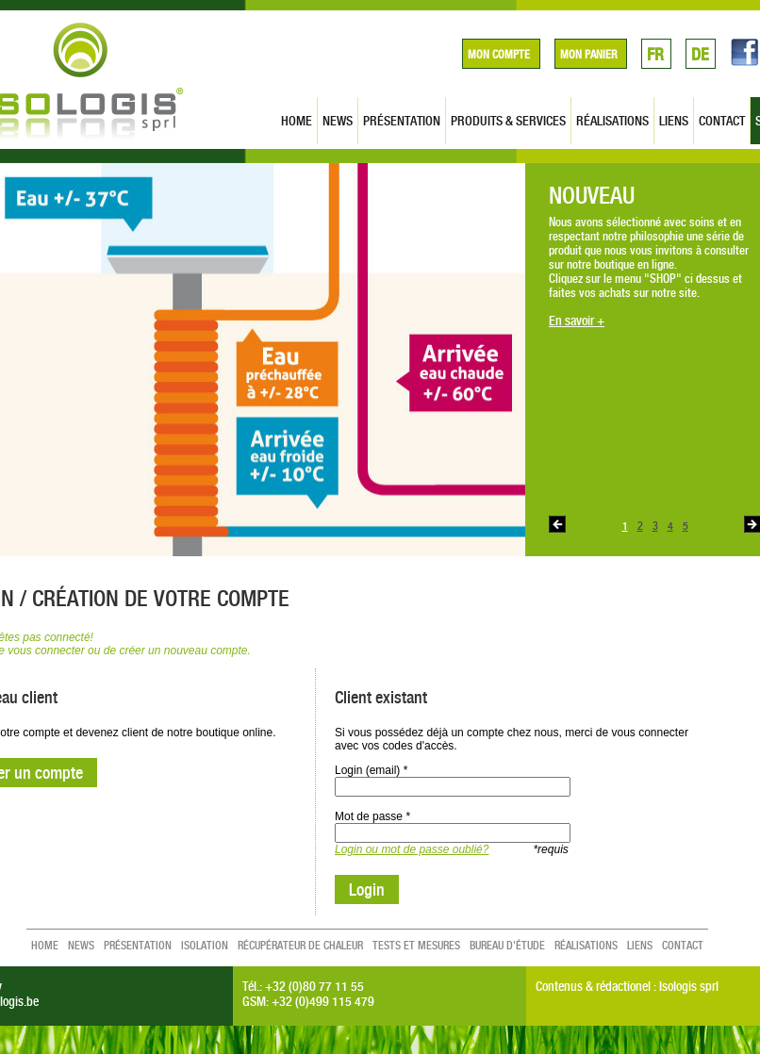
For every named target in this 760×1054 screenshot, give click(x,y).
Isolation (204, 945)
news (337, 120)
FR (655, 54)
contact (722, 120)
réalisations (612, 120)
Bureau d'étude (507, 945)
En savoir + (576, 320)
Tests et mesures (416, 945)
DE (700, 54)
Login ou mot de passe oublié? (411, 849)
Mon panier (588, 54)
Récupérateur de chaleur (300, 945)
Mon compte (499, 54)
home (296, 120)
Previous (557, 524)
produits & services (508, 120)
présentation (401, 120)
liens (673, 120)
